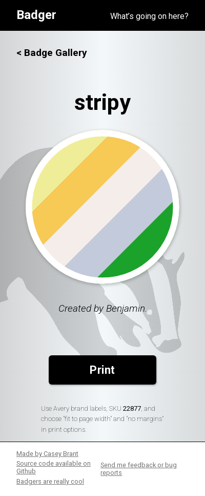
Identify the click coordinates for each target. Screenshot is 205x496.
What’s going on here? (149, 16)
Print (102, 370)
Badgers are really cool (50, 481)
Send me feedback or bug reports (138, 469)
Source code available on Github (53, 467)
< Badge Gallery (51, 53)
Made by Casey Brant (47, 453)
